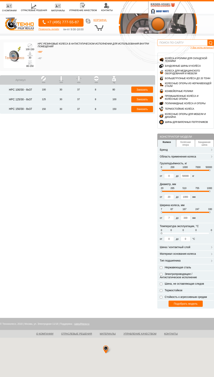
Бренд (186, 149)
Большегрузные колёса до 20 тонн (187, 78)
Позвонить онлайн (48, 29)
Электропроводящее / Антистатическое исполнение (178, 275)
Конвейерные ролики (179, 91)
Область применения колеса (186, 156)
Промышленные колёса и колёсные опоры (181, 97)
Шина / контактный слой (186, 247)
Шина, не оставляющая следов (182, 283)
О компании (44, 333)
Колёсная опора (185, 143)
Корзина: (100, 20)
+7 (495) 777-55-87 (63, 22)
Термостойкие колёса (179, 109)
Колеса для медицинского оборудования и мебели (182, 72)
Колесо (167, 142)
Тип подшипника (186, 260)
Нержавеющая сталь (175, 267)
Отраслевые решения (76, 333)
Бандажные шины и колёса (183, 66)
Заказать (142, 89)
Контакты (171, 333)
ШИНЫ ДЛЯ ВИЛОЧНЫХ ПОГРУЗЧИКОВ (186, 122)
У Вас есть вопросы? (202, 47)
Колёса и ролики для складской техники (186, 59)
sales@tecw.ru (81, 324)
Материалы (108, 333)
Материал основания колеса (186, 253)
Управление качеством (140, 333)
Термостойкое (171, 290)
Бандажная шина (204, 143)
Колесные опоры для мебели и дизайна (185, 115)
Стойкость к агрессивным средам (183, 296)
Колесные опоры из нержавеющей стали (188, 84)
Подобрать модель (185, 303)
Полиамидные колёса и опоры (185, 103)
